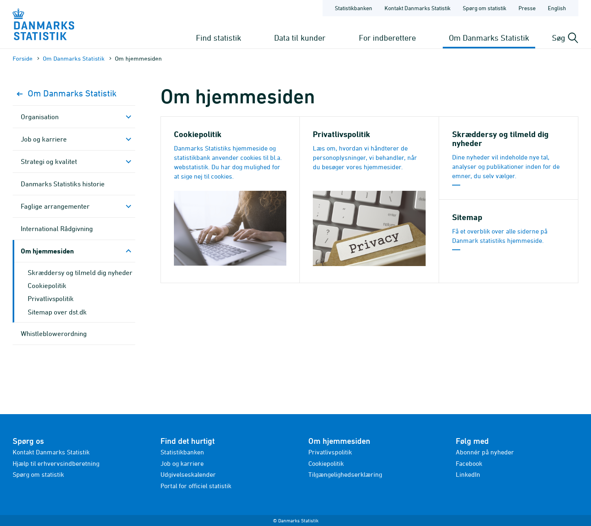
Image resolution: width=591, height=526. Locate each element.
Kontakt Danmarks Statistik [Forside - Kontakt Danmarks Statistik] (417, 7)
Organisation (40, 117)
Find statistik (218, 37)
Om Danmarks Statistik (489, 37)
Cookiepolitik (47, 286)
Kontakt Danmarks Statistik (51, 452)
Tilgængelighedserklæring (345, 474)
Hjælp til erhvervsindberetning (56, 463)
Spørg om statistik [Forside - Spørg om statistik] (484, 7)
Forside (23, 58)
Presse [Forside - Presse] (527, 7)
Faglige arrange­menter (55, 206)
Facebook (469, 463)
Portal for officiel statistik (195, 485)
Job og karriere (44, 139)
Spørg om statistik (38, 474)
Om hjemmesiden (47, 251)
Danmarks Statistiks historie (63, 184)
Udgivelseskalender (188, 474)
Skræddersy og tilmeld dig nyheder (80, 272)
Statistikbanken (353, 7)
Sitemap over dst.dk (57, 312)
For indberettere (387, 37)
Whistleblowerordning (54, 334)
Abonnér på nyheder (485, 452)
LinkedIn (468, 474)
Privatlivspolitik (51, 299)
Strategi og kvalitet (49, 161)
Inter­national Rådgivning (57, 229)
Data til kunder (299, 37)
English (557, 7)
